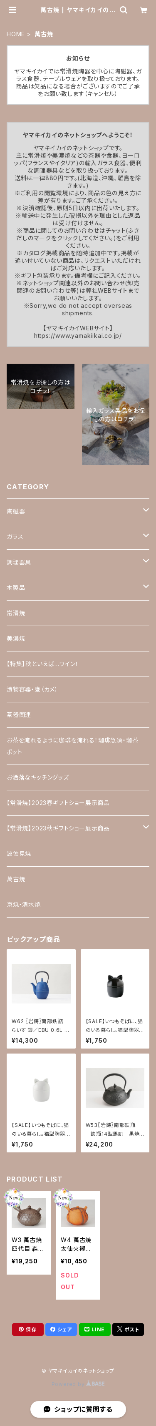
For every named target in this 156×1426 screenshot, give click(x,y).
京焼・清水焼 (24, 904)
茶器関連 (19, 714)
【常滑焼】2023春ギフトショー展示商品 (58, 802)
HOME (16, 34)
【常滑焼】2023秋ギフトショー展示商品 (58, 828)
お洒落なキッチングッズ (38, 777)
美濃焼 (16, 638)
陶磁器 (16, 511)
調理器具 (19, 562)
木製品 (16, 587)
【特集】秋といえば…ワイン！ (43, 663)
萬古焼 (16, 879)
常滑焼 (16, 612)
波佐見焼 (19, 853)
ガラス (15, 536)
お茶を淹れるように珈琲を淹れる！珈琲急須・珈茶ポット (72, 746)
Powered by (78, 1384)
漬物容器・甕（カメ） (32, 689)
